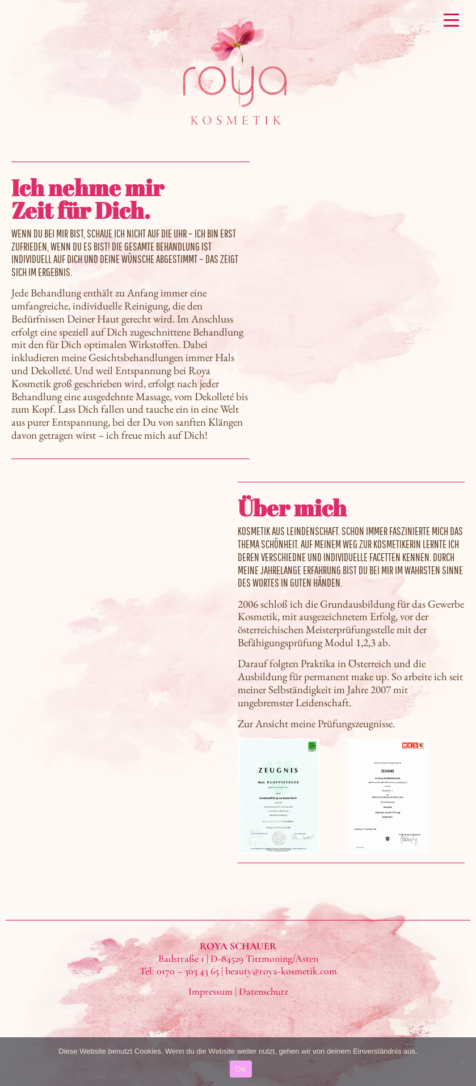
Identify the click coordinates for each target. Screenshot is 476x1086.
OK (240, 1069)
